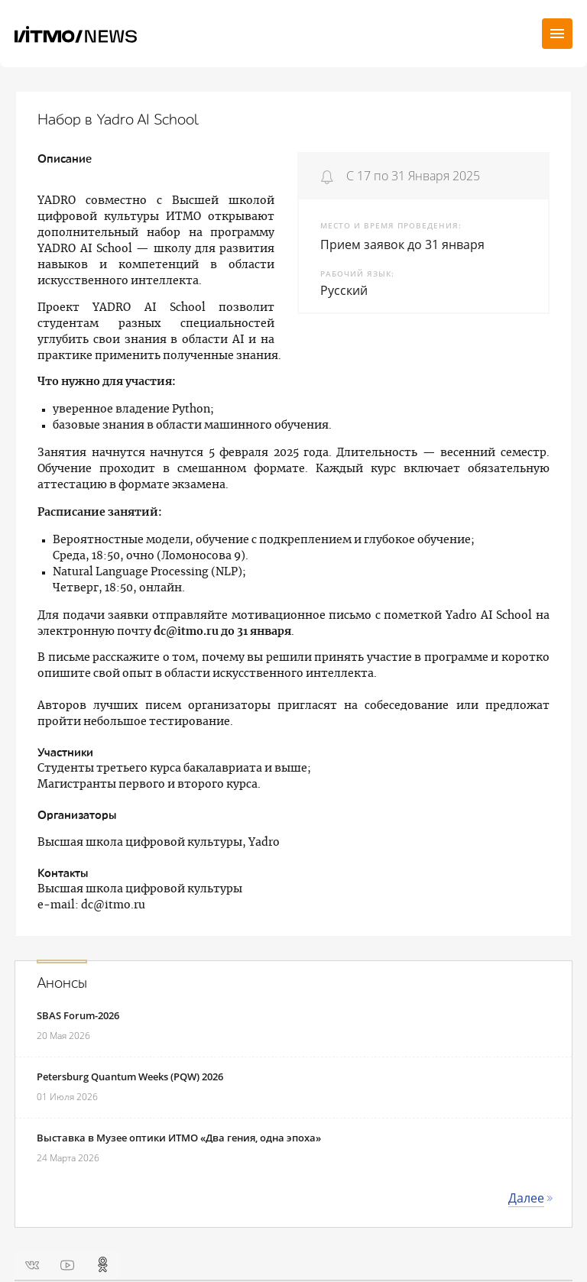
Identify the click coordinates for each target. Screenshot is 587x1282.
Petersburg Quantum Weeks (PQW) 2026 (130, 1076)
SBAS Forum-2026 (78, 1015)
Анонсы (62, 983)
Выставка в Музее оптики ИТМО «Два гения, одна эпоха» (179, 1137)
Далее (526, 1198)
